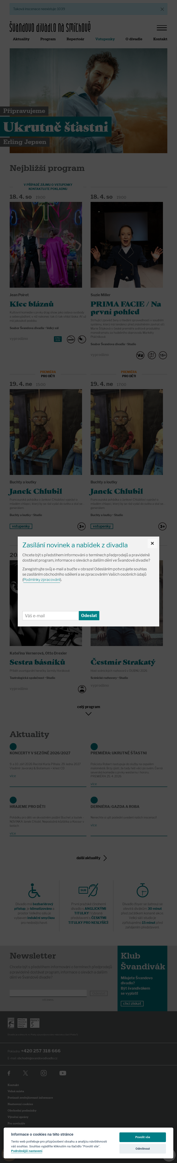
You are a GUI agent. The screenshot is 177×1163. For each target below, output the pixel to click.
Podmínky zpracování (41, 579)
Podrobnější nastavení (26, 1151)
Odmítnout (143, 1148)
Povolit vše (142, 1137)
